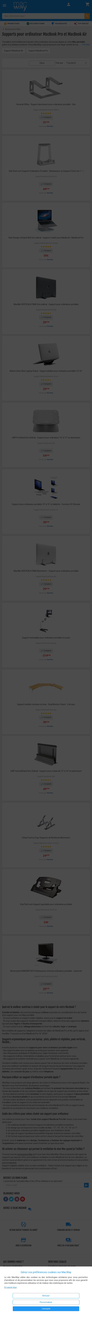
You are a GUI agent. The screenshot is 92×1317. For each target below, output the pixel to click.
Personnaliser (46, 1302)
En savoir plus (10, 1287)
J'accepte (45, 1308)
